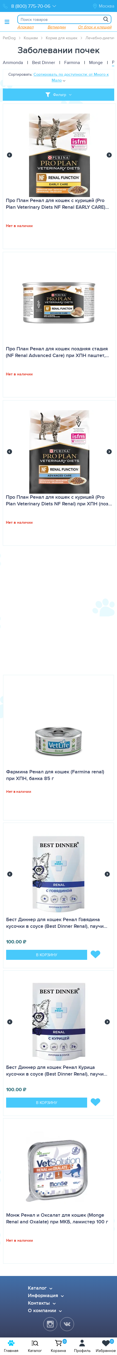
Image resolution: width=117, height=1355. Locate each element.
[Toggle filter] (58, 94)
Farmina (72, 62)
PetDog (9, 38)
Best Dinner (43, 62)
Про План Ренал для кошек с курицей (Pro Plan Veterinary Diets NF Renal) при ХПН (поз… (59, 500)
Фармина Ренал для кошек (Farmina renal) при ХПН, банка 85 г (55, 775)
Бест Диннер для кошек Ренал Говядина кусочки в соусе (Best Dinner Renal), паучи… (56, 922)
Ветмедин (56, 27)
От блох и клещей (94, 27)
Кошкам (31, 38)
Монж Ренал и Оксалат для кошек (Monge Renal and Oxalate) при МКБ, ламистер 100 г (57, 1218)
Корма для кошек (61, 38)
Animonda (13, 62)
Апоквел (25, 27)
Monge (96, 62)
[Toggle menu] (7, 21)
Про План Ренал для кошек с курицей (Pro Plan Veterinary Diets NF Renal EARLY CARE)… (57, 203)
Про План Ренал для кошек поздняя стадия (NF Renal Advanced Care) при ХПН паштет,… (57, 352)
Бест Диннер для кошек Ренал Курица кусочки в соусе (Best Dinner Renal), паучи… (56, 1070)
